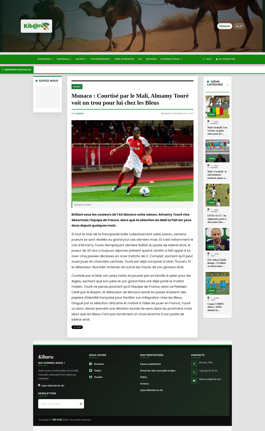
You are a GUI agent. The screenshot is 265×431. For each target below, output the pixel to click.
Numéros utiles (171, 59)
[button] (207, 59)
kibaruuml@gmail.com (210, 379)
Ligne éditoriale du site (51, 385)
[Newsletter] (80, 404)
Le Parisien (178, 286)
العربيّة (239, 26)
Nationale (64, 59)
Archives (151, 59)
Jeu (140, 59)
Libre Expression (124, 59)
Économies (45, 59)
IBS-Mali (57, 419)
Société (81, 59)
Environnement (100, 59)
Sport (77, 86)
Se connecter (225, 59)
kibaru (80, 113)
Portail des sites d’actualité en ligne (157, 370)
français (224, 26)
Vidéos (143, 377)
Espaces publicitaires (150, 364)
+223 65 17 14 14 (208, 370)
